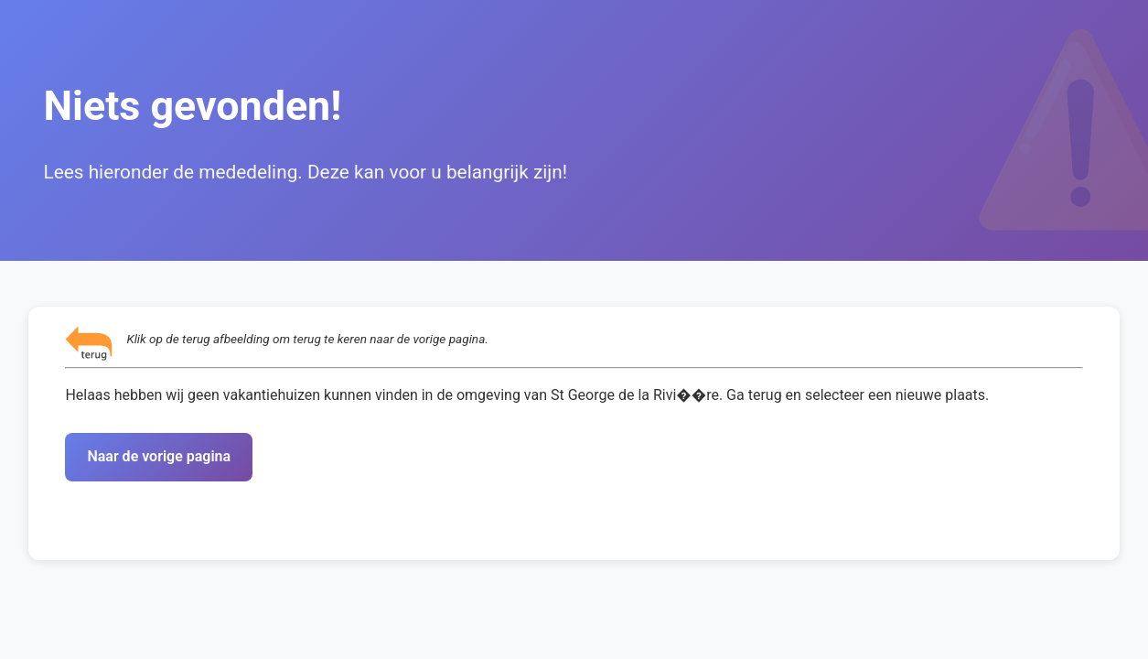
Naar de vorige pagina (159, 456)
